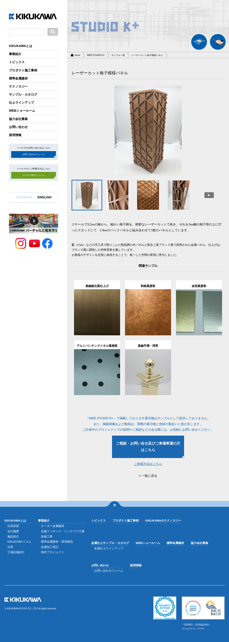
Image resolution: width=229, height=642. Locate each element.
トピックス (17, 62)
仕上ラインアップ (21, 102)
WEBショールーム (22, 110)
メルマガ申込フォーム (33, 175)
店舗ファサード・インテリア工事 (63, 531)
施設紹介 (13, 536)
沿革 (10, 547)
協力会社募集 (18, 119)
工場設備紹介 (16, 552)
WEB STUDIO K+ (96, 55)
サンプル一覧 (118, 55)
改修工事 (47, 536)
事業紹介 (15, 54)
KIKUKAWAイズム (19, 541)
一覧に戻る (149, 475)
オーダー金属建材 (52, 526)
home (77, 55)
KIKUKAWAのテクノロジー (163, 520)
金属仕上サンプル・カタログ (110, 543)
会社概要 (13, 531)
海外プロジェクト (52, 552)
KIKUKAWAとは (20, 46)
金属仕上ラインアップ (108, 548)
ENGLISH (44, 197)
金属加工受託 (49, 547)
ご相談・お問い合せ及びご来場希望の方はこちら (148, 446)
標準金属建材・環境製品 (57, 541)
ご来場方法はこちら (148, 464)
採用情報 (15, 135)
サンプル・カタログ (23, 94)
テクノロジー (18, 86)
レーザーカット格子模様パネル (147, 55)
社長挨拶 (13, 526)
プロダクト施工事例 (23, 70)
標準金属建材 (18, 78)
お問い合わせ (18, 127)
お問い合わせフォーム (33, 154)
